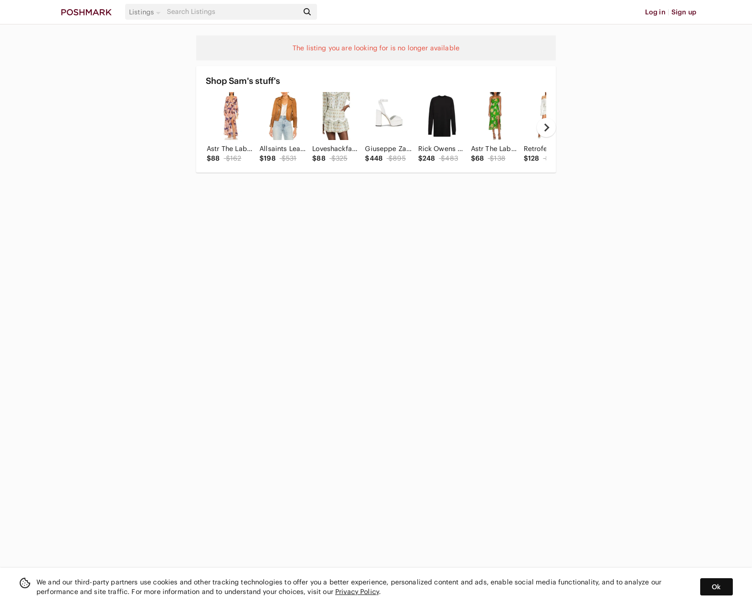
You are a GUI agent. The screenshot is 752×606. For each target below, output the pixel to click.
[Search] (232, 12)
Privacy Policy (357, 591)
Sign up (683, 12)
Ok (716, 587)
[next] (546, 127)
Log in (655, 12)
